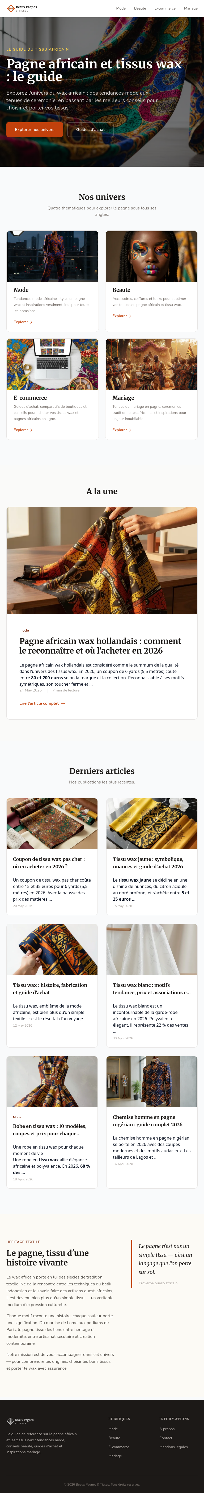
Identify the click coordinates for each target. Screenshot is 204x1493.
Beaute (140, 8)
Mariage (191, 8)
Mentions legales (173, 1447)
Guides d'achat (90, 130)
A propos (167, 1428)
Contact (165, 1438)
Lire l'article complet (42, 706)
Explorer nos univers (34, 130)
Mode (121, 8)
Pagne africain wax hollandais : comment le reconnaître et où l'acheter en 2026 (100, 648)
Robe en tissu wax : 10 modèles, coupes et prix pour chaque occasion (50, 1136)
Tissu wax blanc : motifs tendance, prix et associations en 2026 (151, 994)
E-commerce (165, 8)
